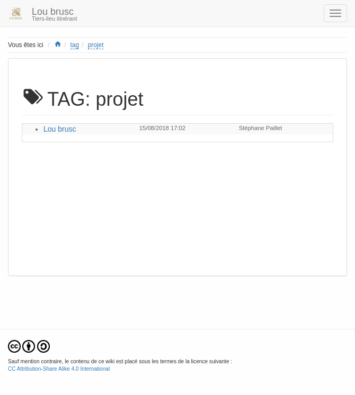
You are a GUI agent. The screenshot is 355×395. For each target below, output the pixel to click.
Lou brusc (59, 129)
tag (74, 45)
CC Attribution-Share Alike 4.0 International (59, 369)
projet (96, 45)
